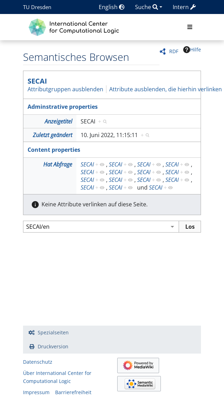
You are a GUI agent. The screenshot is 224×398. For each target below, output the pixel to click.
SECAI (37, 81)
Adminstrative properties (63, 107)
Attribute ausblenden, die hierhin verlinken (165, 89)
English (112, 7)
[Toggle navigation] (189, 27)
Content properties (54, 150)
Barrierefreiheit (73, 392)
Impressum (36, 392)
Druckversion (53, 346)
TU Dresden (37, 6)
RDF (173, 51)
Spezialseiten (53, 332)
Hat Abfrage (57, 164)
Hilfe (192, 49)
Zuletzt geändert (52, 135)
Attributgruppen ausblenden (65, 89)
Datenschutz (37, 361)
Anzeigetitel (58, 121)
